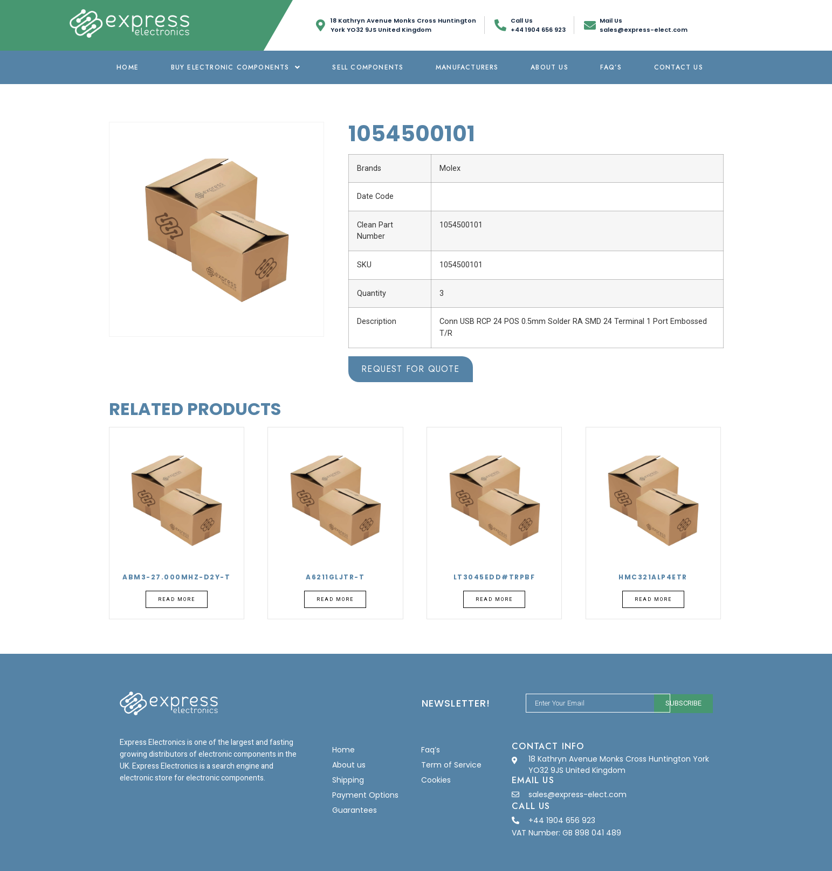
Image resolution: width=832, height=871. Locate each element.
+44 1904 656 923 (561, 820)
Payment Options (365, 795)
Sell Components (367, 67)
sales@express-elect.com (577, 794)
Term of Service (451, 764)
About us (549, 67)
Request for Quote (410, 369)
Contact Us (678, 67)
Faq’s (611, 67)
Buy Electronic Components (235, 67)
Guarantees (354, 810)
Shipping (348, 780)
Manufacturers (467, 67)
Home (127, 67)
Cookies (436, 780)
